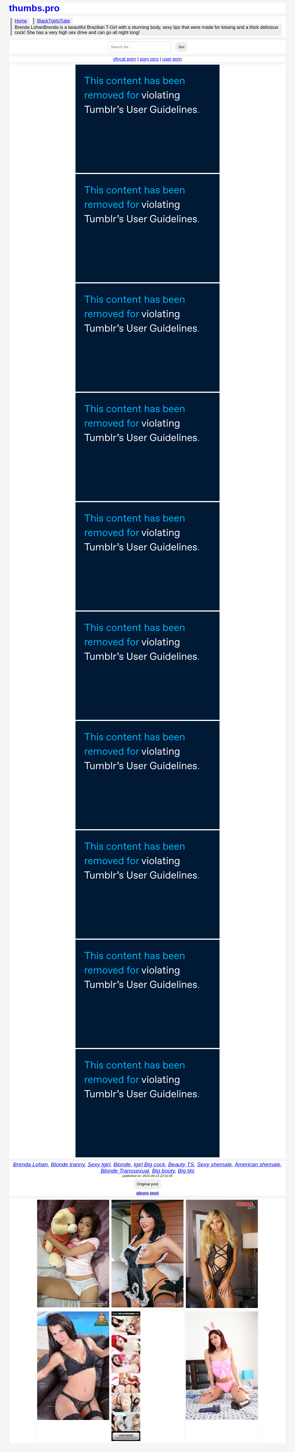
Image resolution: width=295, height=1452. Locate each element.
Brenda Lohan (30, 1164)
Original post (147, 1184)
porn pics (149, 59)
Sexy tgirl (99, 1164)
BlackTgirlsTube (53, 20)
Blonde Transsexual (125, 1171)
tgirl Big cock (149, 1164)
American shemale (257, 1164)
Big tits (186, 1171)
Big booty (163, 1171)
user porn (172, 59)
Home (21, 20)
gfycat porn (124, 59)
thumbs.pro (34, 8)
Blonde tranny (68, 1164)
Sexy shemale (214, 1164)
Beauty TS (181, 1164)
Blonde (122, 1164)
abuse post (147, 1193)
